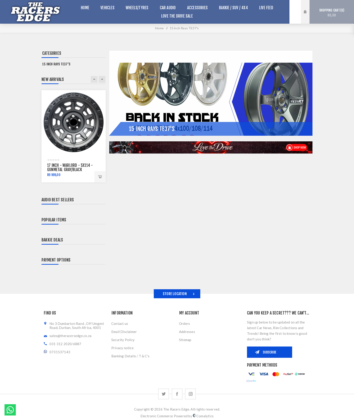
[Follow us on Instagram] (190, 394)
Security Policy (123, 340)
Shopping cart (332, 13)
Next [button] (102, 79)
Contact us (119, 323)
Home (159, 28)
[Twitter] (163, 394)
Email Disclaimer (124, 332)
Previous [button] (94, 79)
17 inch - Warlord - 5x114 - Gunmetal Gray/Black (70, 167)
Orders (184, 323)
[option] (73, 136)
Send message (10, 409)
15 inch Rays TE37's (56, 64)
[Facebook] (177, 394)
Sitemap (185, 340)
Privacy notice (122, 348)
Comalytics (203, 416)
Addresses (187, 332)
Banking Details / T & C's (130, 356)
